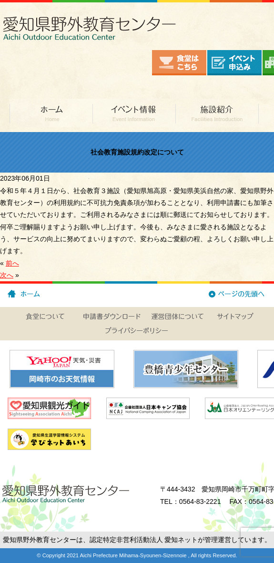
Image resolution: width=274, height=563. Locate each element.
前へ (12, 263)
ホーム (51, 113)
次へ (6, 275)
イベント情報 (133, 113)
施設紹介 (216, 113)
